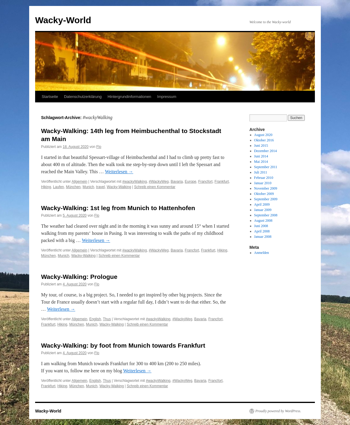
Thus (107, 319)
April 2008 (262, 231)
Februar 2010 (263, 178)
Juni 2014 (261, 156)
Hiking (46, 187)
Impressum (166, 96)
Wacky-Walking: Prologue (79, 276)
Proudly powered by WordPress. (278, 411)
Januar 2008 (262, 237)
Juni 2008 (261, 226)
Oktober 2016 (264, 140)
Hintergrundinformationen (129, 96)
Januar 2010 (262, 183)
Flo (98, 147)
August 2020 (263, 135)
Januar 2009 (262, 210)
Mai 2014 (261, 162)
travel (100, 187)
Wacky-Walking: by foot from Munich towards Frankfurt (123, 345)
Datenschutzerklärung (82, 96)
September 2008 (265, 215)
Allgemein (80, 181)
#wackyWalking (134, 181)
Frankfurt (222, 181)
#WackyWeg (159, 181)
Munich (88, 187)
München (73, 187)
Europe (190, 181)
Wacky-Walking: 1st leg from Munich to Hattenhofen (118, 207)
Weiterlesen (119, 171)
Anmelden (261, 253)
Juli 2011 (260, 172)
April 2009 (262, 204)
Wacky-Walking (119, 187)
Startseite (50, 96)
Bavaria (177, 181)
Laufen (58, 187)
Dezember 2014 (265, 151)
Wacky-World (63, 20)
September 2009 (265, 199)
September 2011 (265, 167)
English (95, 319)
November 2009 (265, 188)
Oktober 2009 (264, 194)
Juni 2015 (261, 145)
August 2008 (263, 220)
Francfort (205, 181)
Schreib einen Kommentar (154, 187)
